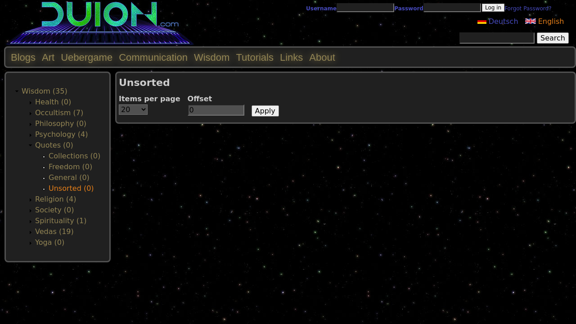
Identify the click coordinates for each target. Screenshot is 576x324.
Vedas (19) (54, 231)
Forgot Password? (527, 8)
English (544, 21)
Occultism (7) (59, 112)
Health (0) (53, 102)
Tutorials (255, 57)
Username (321, 8)
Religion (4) (55, 199)
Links (291, 57)
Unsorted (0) (71, 188)
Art (48, 57)
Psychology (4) (61, 134)
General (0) (69, 177)
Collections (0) (74, 156)
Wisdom (212, 57)
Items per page (149, 98)
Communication (153, 57)
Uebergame (86, 57)
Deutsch (497, 21)
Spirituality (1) (60, 220)
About (322, 57)
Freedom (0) (70, 166)
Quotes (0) (54, 145)
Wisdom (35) (45, 91)
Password (408, 8)
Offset (200, 98)
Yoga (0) (49, 242)
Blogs (23, 57)
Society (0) (54, 210)
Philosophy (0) (60, 123)
